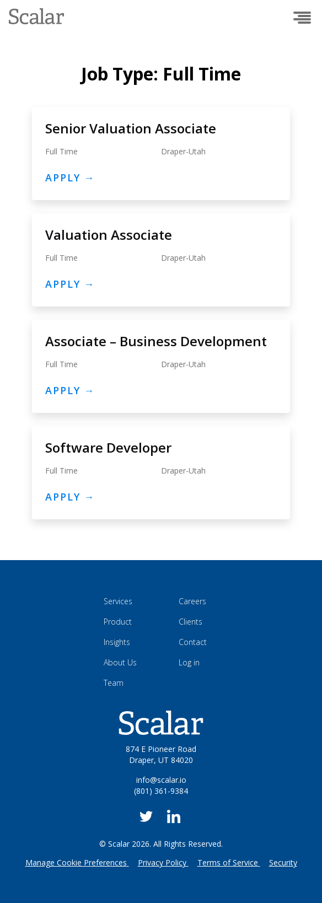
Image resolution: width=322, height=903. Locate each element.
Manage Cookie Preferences (76, 862)
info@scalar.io (161, 780)
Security (283, 862)
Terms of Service (227, 862)
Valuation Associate (108, 234)
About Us (120, 662)
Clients (190, 621)
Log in (189, 662)
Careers (192, 601)
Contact (193, 642)
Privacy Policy (162, 862)
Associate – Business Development (156, 341)
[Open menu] (302, 18)
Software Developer (108, 447)
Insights (117, 642)
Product (118, 621)
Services (118, 601)
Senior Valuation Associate (130, 128)
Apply (70, 177)
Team (114, 683)
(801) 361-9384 (161, 791)
